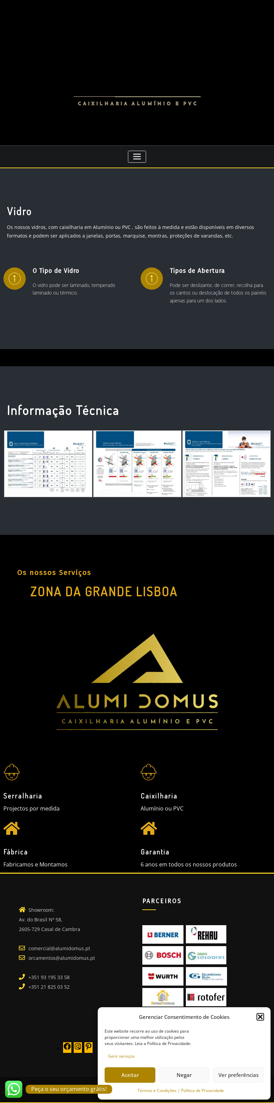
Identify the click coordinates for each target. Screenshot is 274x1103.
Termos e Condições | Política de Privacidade (181, 1090)
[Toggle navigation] (137, 157)
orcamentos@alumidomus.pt (61, 958)
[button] (260, 1016)
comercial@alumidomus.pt (59, 948)
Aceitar (130, 1074)
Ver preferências (238, 1074)
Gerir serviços (121, 1056)
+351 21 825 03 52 (49, 987)
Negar (184, 1074)
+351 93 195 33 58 (49, 977)
